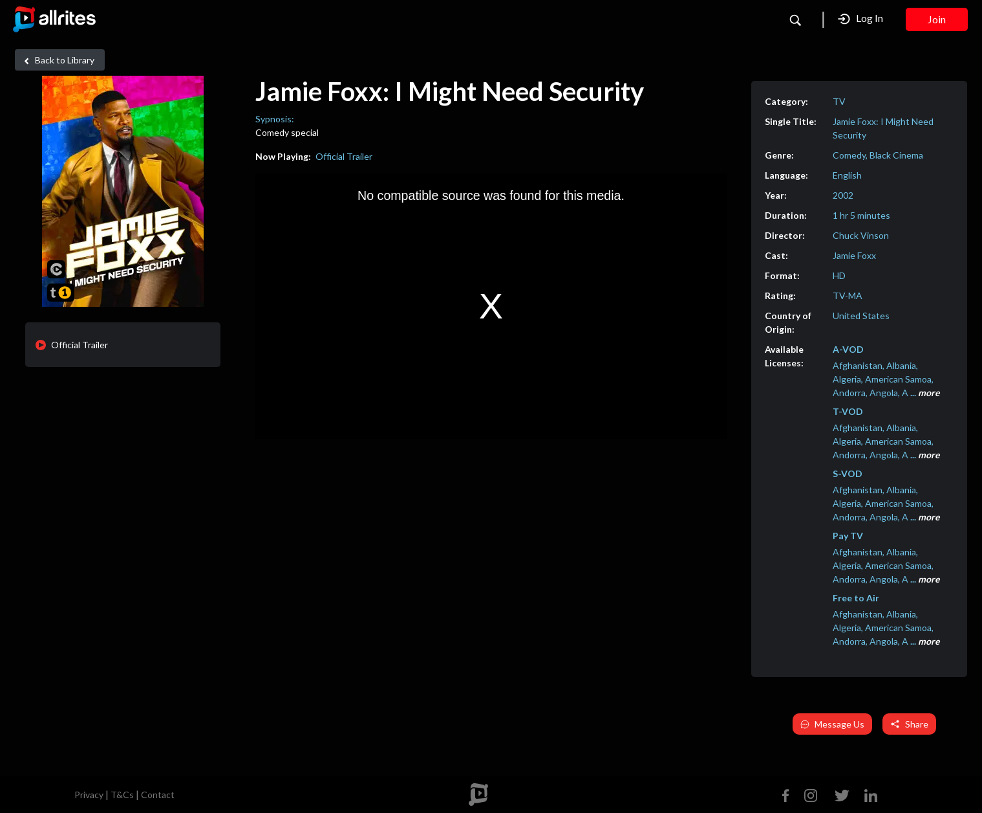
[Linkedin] (868, 794)
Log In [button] (860, 18)
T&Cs (122, 794)
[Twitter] (842, 794)
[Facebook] (788, 794)
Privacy (88, 794)
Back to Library (57, 60)
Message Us (832, 723)
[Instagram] (810, 794)
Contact (158, 794)
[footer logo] (478, 794)
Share (909, 723)
